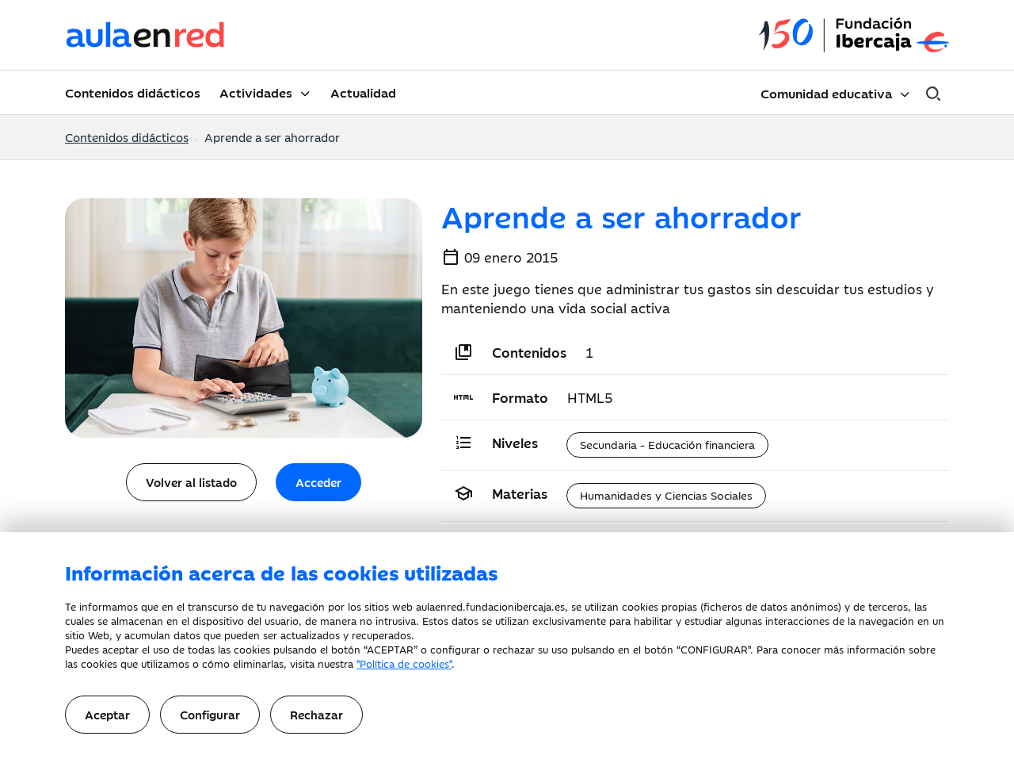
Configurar (210, 714)
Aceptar (107, 714)
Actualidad (363, 92)
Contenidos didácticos (132, 92)
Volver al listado (191, 481)
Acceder (318, 481)
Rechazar (316, 714)
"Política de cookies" (404, 663)
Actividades (255, 92)
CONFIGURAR (714, 649)
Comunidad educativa (826, 93)
